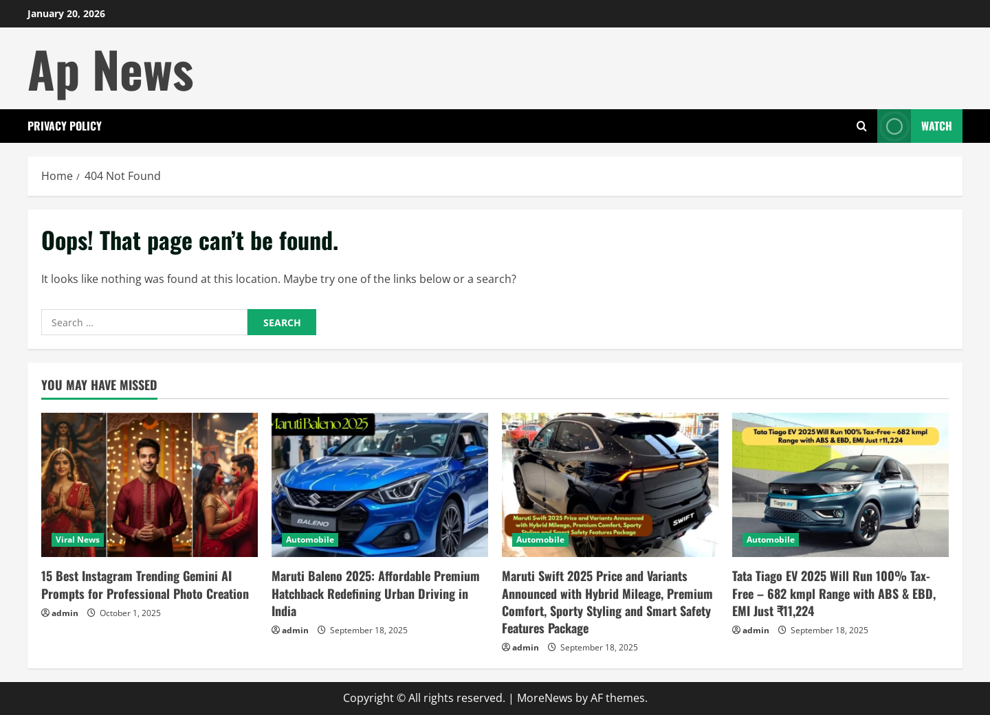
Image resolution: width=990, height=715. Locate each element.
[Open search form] (862, 126)
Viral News (78, 539)
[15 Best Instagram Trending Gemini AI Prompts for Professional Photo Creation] (149, 485)
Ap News (111, 68)
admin (65, 613)
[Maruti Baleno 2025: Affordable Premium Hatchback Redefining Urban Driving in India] (380, 485)
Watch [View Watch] (914, 126)
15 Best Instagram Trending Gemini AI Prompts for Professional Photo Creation (145, 584)
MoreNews (545, 697)
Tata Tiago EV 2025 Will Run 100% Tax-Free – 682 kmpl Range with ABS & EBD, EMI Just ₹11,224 (834, 593)
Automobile (310, 539)
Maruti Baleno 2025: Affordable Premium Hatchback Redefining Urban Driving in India (376, 593)
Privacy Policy (65, 125)
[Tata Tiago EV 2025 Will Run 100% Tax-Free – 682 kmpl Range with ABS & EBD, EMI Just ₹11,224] (840, 485)
